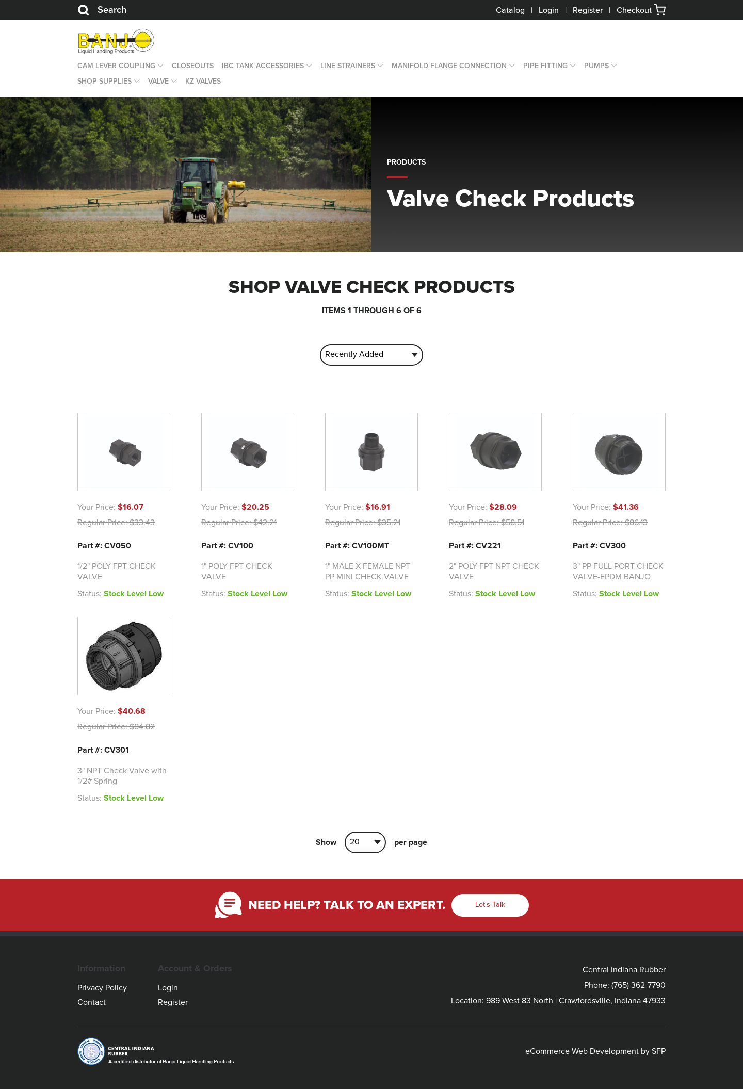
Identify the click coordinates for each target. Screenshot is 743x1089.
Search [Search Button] (101, 10)
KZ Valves (203, 81)
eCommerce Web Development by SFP (595, 1051)
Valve (158, 81)
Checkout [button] (641, 10)
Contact (91, 1002)
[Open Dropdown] (159, 66)
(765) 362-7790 (638, 985)
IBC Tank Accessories (263, 65)
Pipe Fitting (545, 65)
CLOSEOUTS (193, 65)
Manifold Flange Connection (449, 65)
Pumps (596, 65)
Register (588, 10)
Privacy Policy (102, 988)
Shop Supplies (104, 81)
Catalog (510, 10)
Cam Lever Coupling (116, 65)
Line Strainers (347, 65)
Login (549, 10)
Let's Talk (490, 904)
